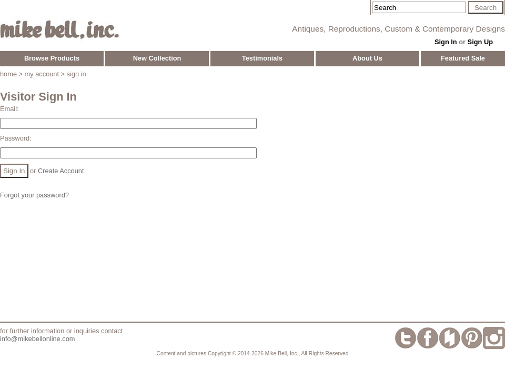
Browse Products (51, 58)
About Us (367, 58)
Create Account (61, 171)
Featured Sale (463, 58)
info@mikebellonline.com (37, 339)
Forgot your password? (34, 195)
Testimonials (262, 58)
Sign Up (480, 42)
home (8, 74)
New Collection (157, 58)
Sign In (446, 42)
